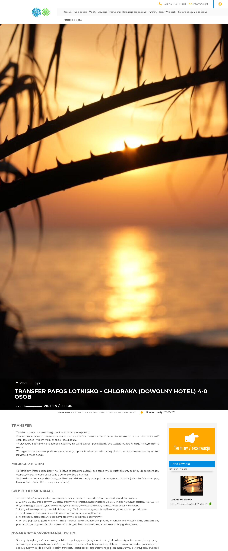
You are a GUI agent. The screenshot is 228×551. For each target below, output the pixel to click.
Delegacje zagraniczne (134, 12)
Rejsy (161, 12)
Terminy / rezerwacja (192, 441)
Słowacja (102, 12)
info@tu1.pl (200, 4)
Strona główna (64, 412)
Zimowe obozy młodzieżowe (192, 12)
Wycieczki (170, 12)
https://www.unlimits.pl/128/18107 (189, 504)
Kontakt (67, 12)
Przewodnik (115, 12)
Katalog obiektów (72, 20)
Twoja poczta (80, 12)
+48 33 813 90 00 (174, 4)
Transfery (152, 12)
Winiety (92, 12)
